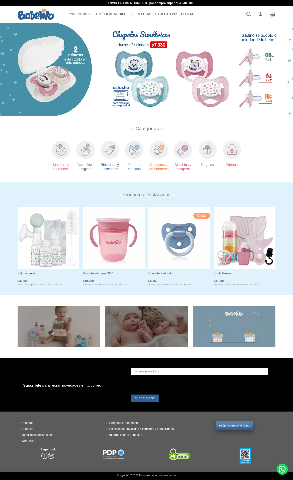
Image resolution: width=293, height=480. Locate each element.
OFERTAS (188, 14)
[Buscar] (248, 14)
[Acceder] (260, 14)
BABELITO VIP (166, 14)
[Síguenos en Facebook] (44, 456)
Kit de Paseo (222, 273)
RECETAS (144, 14)
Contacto (27, 428)
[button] (272, 14)
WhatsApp (28, 440)
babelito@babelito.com (36, 434)
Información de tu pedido (125, 434)
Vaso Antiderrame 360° (98, 273)
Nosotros (27, 422)
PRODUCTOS (79, 14)
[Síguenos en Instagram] (51, 456)
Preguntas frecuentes (123, 422)
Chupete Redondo (160, 273)
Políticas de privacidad (124, 428)
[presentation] (159, 385)
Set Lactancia (27, 273)
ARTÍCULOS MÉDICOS (113, 14)
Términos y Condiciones (158, 428)
